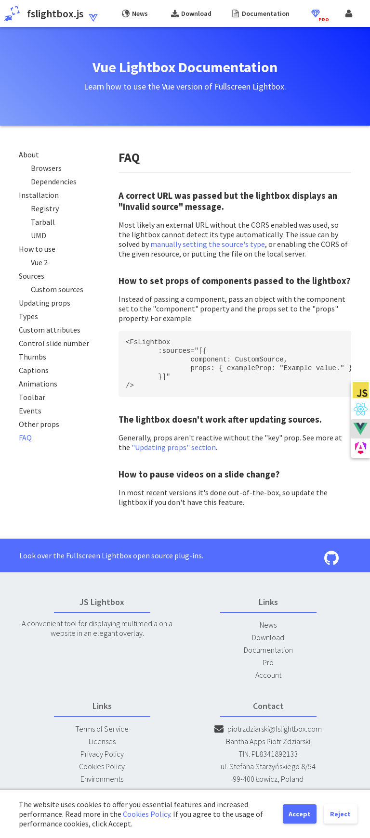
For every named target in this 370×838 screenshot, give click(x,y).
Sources (31, 276)
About (29, 154)
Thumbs (32, 356)
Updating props (44, 303)
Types (28, 316)
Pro (268, 662)
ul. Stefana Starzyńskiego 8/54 (268, 766)
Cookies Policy (102, 766)
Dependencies (54, 181)
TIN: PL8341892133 (268, 754)
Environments (101, 779)
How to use (37, 249)
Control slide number (54, 343)
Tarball (43, 222)
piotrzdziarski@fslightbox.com (268, 729)
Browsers (46, 168)
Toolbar (32, 397)
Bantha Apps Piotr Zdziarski (268, 741)
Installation (39, 195)
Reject (340, 814)
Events (30, 410)
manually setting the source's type (207, 244)
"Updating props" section (174, 447)
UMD (38, 235)
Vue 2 (39, 262)
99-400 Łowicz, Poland (268, 779)
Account (268, 675)
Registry (45, 208)
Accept (300, 814)
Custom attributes (49, 330)
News (268, 625)
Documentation (268, 650)
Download (268, 637)
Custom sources (57, 289)
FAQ (25, 437)
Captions (34, 370)
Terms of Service (102, 729)
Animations (38, 383)
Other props (39, 424)
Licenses (102, 741)
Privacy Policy (102, 754)
